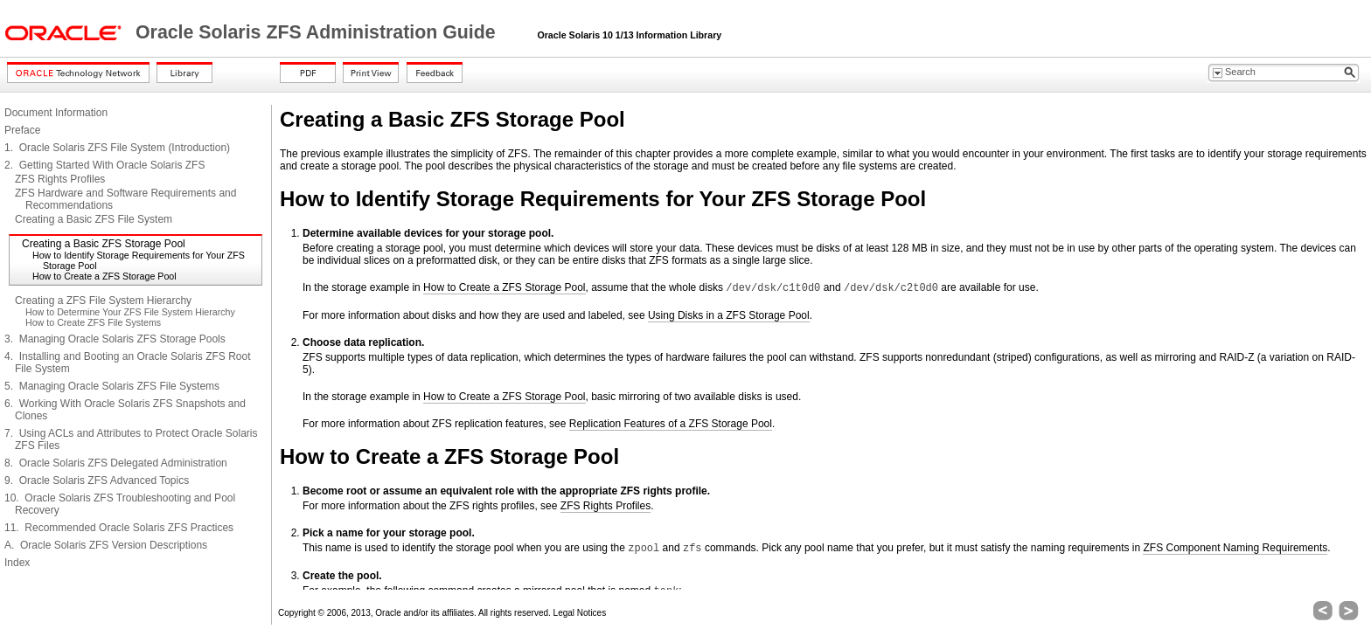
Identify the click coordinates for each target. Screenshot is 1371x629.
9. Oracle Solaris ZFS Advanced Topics (96, 480)
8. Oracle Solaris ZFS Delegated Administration (115, 463)
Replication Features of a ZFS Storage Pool (670, 424)
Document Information (56, 113)
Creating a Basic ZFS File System (93, 219)
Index (17, 562)
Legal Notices (580, 613)
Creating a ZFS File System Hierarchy (103, 300)
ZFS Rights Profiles (60, 179)
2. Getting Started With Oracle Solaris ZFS (104, 165)
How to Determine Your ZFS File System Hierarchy (130, 312)
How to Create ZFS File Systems (93, 322)
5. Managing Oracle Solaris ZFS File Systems (111, 386)
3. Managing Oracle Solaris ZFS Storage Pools (115, 339)
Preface (22, 130)
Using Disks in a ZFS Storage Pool (729, 315)
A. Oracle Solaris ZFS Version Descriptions (105, 545)
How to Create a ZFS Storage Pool (104, 276)
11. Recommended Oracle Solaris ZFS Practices (118, 528)
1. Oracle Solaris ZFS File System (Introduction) (117, 148)
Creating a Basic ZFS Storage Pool (103, 244)
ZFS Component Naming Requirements (1235, 548)
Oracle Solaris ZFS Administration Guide (318, 32)
